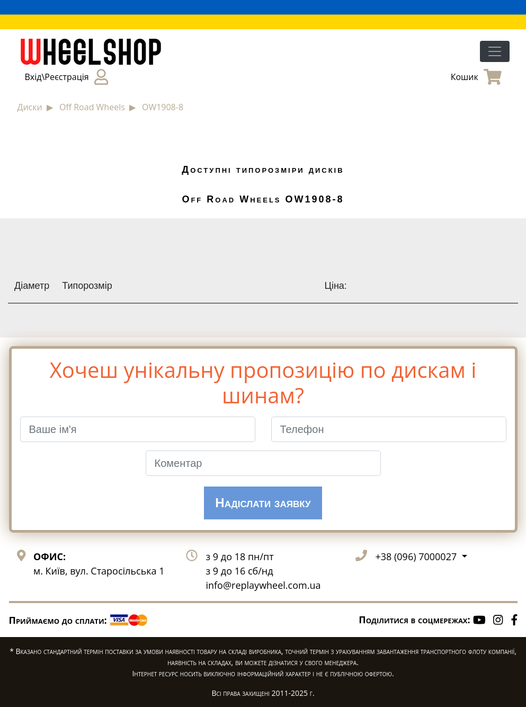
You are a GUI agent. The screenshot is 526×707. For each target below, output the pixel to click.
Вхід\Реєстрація (66, 77)
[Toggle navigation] (495, 51)
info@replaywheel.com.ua (263, 585)
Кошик (476, 77)
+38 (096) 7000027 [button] (417, 556)
